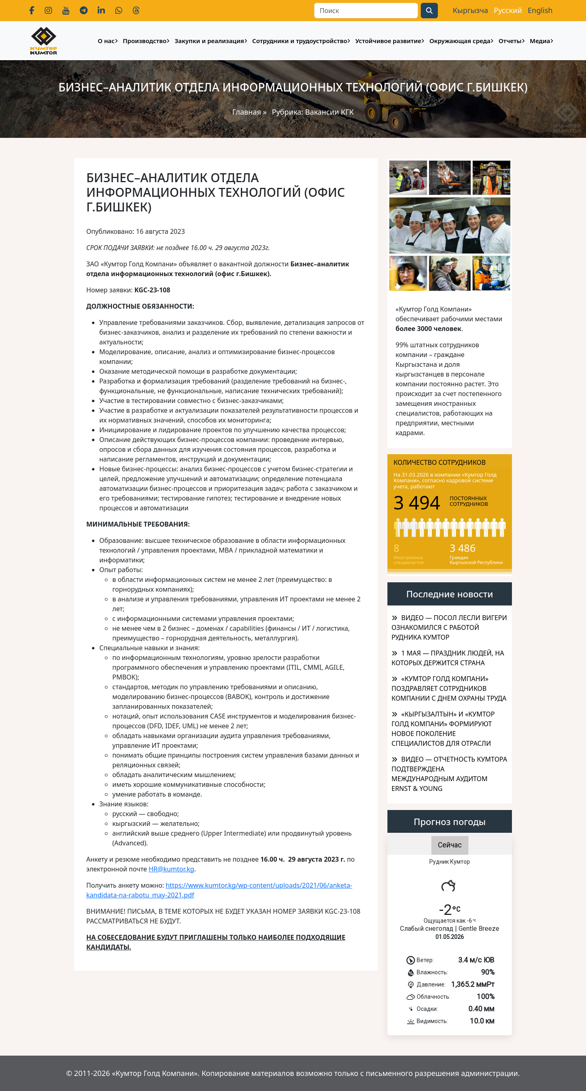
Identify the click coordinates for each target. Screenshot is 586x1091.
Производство (144, 41)
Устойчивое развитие (388, 41)
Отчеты (510, 41)
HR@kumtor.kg (171, 869)
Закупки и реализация (209, 41)
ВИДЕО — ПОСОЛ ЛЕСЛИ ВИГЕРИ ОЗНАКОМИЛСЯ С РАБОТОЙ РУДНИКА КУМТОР (449, 627)
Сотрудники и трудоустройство (299, 41)
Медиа (540, 41)
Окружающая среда (459, 41)
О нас (106, 41)
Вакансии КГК (329, 112)
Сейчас (450, 845)
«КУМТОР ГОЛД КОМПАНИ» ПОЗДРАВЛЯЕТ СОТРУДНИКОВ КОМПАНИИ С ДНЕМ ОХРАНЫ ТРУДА (448, 688)
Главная (246, 112)
